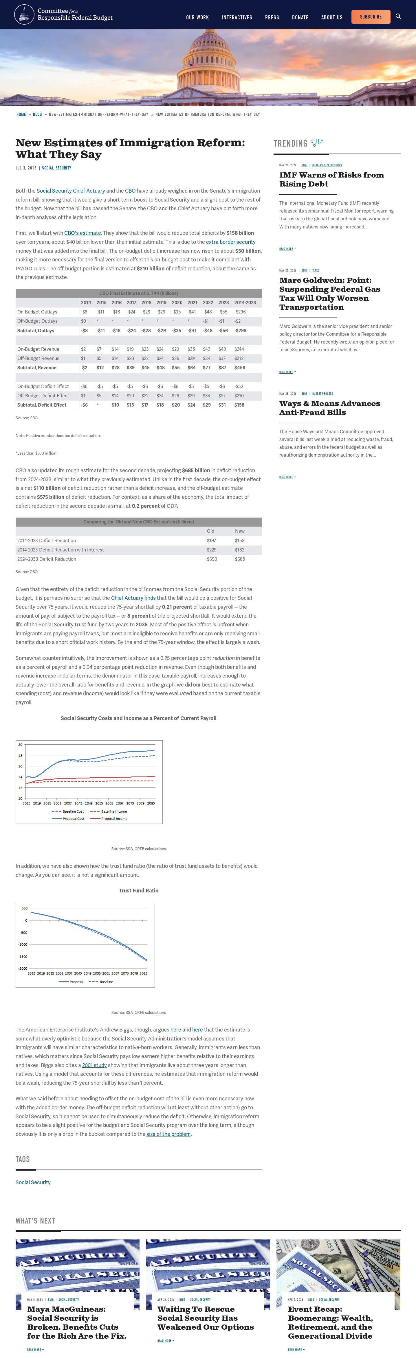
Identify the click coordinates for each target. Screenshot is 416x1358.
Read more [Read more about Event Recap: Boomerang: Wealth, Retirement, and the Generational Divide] (295, 1350)
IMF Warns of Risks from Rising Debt (331, 179)
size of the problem (168, 1134)
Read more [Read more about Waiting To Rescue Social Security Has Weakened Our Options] (164, 1341)
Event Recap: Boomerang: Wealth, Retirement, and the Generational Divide (330, 1323)
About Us (332, 17)
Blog (37, 114)
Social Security (57, 168)
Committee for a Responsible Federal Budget (63, 14)
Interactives (237, 17)
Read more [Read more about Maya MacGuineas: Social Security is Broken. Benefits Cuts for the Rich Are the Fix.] (34, 1350)
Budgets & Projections (327, 165)
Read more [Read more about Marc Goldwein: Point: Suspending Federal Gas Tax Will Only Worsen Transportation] (286, 372)
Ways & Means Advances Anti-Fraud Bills (329, 408)
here (176, 1030)
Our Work (197, 17)
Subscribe (371, 17)
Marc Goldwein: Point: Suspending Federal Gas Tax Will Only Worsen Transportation (329, 294)
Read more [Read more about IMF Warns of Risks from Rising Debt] (286, 249)
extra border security (231, 242)
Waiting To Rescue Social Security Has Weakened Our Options (205, 1319)
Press (272, 17)
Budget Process (322, 394)
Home (21, 114)
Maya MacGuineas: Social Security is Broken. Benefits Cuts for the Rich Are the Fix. (77, 1323)
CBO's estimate (82, 233)
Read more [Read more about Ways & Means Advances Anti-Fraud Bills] (286, 477)
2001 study (94, 1065)
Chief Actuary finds (133, 598)
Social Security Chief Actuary (71, 191)
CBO (130, 191)
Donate (300, 17)
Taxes (316, 270)
